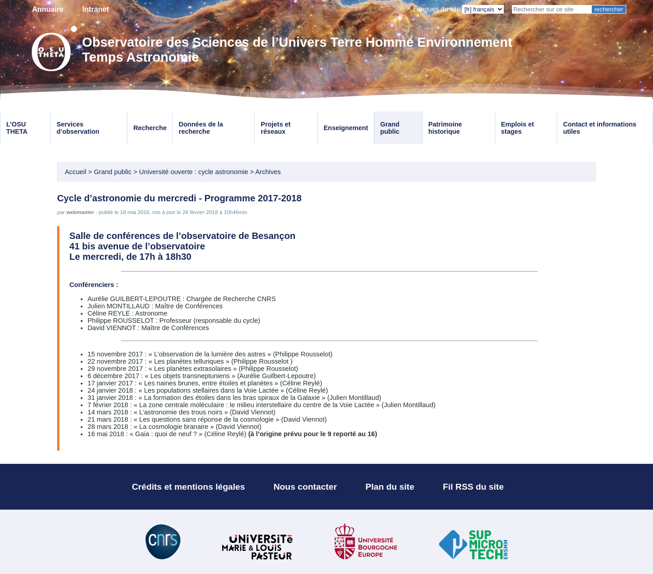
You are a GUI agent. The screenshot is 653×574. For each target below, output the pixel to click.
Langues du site (436, 9)
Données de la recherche (201, 128)
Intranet (96, 9)
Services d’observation (78, 128)
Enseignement (346, 127)
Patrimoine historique (445, 128)
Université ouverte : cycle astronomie (193, 171)
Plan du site (389, 486)
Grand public (389, 128)
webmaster (80, 212)
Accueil (75, 171)
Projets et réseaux (276, 128)
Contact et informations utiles (600, 128)
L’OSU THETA (17, 128)
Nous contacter (305, 486)
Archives (268, 171)
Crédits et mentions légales (188, 486)
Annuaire (47, 9)
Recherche (150, 127)
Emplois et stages (517, 128)
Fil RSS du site (473, 486)
